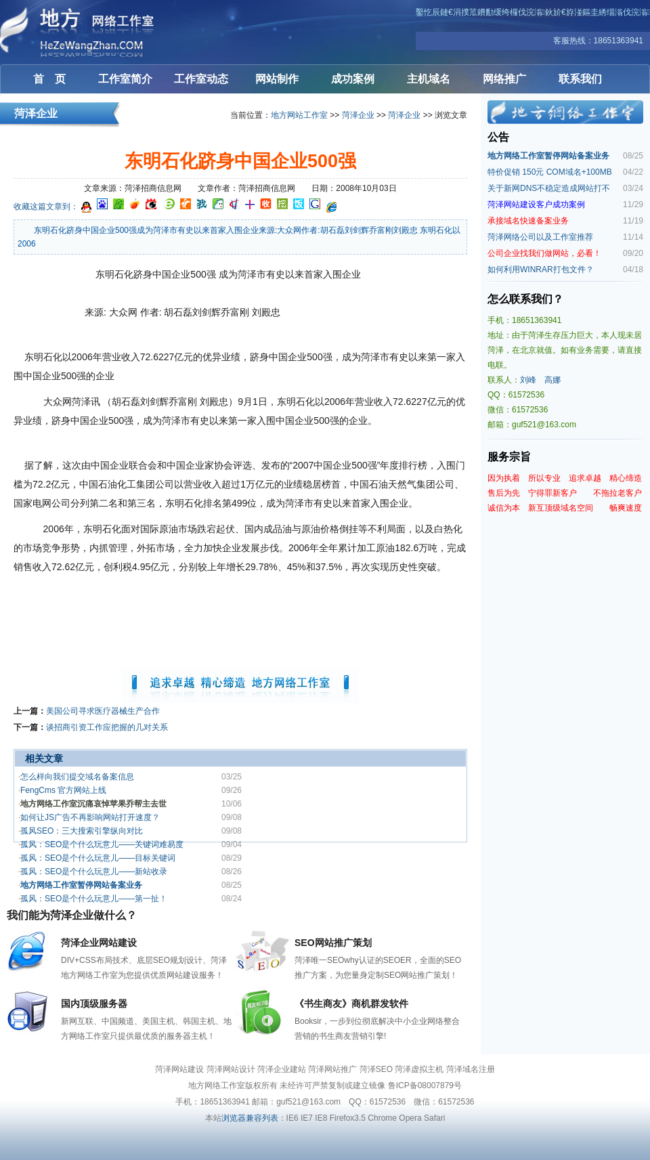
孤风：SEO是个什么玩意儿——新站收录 (93, 871)
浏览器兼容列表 (249, 1118)
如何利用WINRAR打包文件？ (541, 269)
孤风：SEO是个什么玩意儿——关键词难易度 (101, 844)
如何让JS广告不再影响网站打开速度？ (90, 817)
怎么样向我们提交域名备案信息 (77, 776)
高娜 (552, 380)
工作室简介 (125, 79)
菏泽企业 (358, 115)
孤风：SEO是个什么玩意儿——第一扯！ (93, 898)
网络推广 (504, 79)
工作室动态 (201, 79)
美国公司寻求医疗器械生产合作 (103, 711)
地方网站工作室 (299, 115)
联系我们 (580, 79)
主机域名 (428, 79)
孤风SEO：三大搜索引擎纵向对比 (81, 831)
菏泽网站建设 (81, 32)
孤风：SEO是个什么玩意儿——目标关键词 (97, 858)
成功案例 (352, 79)
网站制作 (277, 79)
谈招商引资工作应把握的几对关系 (107, 727)
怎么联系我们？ (525, 299)
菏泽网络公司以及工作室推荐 (540, 237)
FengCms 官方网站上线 (63, 790)
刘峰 (528, 380)
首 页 (49, 79)
